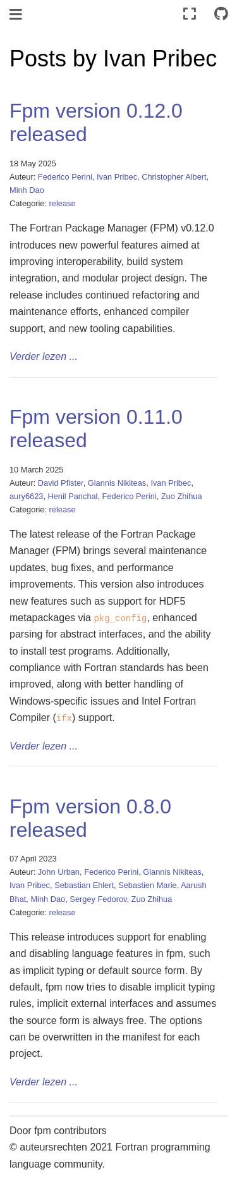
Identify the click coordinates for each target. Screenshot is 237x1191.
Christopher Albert (174, 177)
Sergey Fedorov (98, 899)
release (62, 203)
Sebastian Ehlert (84, 885)
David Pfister (60, 483)
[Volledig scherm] (190, 14)
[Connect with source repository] (221, 14)
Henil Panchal (73, 496)
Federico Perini (65, 177)
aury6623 (26, 496)
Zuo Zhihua (181, 496)
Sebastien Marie (147, 885)
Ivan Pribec (117, 177)
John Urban (59, 872)
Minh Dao (26, 190)
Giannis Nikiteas (117, 483)
